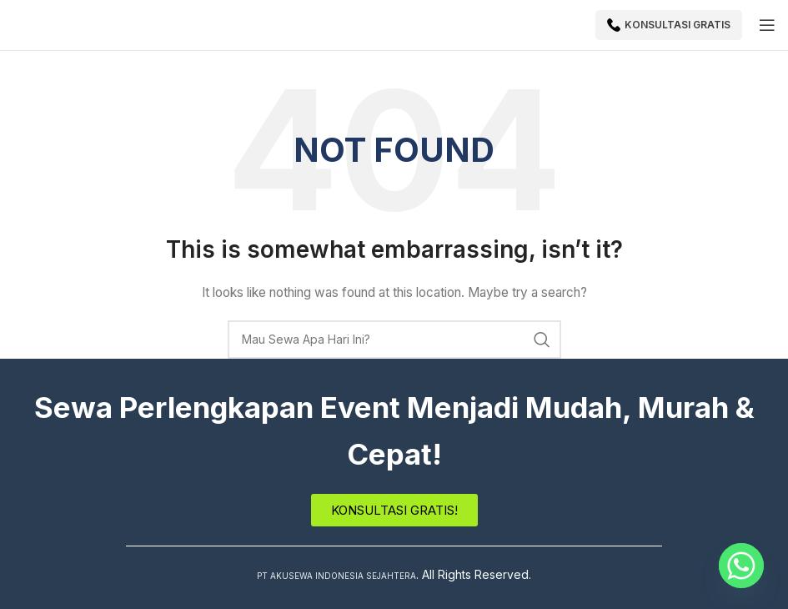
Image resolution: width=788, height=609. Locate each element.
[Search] (394, 339)
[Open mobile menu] (767, 25)
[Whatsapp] (741, 565)
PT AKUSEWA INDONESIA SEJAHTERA (336, 574)
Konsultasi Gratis (668, 25)
